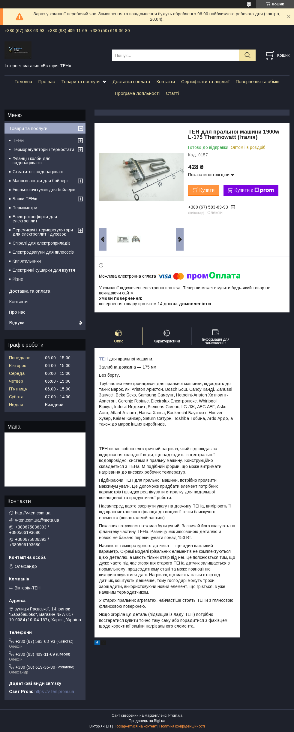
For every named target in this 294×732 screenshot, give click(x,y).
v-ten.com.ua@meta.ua (37, 520)
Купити (206, 190)
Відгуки (16, 322)
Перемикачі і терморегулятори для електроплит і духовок (43, 231)
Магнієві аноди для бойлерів (41, 180)
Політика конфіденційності (182, 726)
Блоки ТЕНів (25, 198)
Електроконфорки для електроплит (35, 218)
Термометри (25, 207)
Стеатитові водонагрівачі (38, 171)
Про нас (46, 81)
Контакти (165, 81)
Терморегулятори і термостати (43, 149)
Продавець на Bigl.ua (147, 721)
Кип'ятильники (27, 261)
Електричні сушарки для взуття (44, 270)
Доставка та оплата (29, 291)
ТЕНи (18, 140)
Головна (23, 81)
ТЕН (103, 359)
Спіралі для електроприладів (41, 243)
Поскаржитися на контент (135, 726)
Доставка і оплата (131, 81)
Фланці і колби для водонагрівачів (31, 160)
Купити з (254, 190)
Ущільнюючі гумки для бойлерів (44, 189)
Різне (18, 279)
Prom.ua (175, 715)
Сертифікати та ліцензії (205, 81)
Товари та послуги (80, 81)
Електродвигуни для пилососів (43, 252)
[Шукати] (247, 55)
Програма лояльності (137, 93)
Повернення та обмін (257, 81)
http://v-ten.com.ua (32, 513)
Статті (172, 93)
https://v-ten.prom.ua (54, 691)
